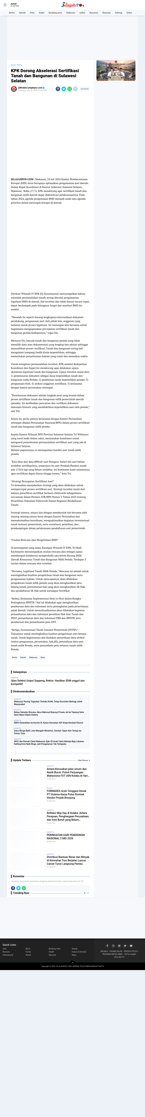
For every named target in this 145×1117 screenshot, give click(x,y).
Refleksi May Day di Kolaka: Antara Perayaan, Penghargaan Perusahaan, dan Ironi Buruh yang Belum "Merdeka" (68, 816)
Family (28, 952)
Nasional (52, 955)
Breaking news (55, 12)
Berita (12, 12)
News (43, 657)
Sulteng (118, 12)
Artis (4, 949)
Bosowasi (93, 12)
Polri (32, 12)
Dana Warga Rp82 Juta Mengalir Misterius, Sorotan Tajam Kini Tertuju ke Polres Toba (47, 732)
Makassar (70, 12)
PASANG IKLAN (116, 951)
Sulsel (41, 12)
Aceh (50, 788)
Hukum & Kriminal (79, 952)
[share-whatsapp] (69, 89)
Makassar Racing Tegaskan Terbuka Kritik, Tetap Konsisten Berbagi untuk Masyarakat (48, 703)
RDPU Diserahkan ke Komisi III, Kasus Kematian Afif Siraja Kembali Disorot (48, 723)
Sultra (129, 12)
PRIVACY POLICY (131, 951)
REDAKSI (104, 951)
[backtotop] (72, 963)
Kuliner (28, 955)
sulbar (82, 12)
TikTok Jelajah (130, 954)
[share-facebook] (58, 89)
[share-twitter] (63, 89)
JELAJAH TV (119, 957)
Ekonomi (106, 12)
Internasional (8, 955)
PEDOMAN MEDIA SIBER (112, 954)
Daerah (22, 12)
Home (13, 65)
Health (51, 952)
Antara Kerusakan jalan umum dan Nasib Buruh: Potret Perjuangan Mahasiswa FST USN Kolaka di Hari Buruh (67, 772)
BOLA (28, 949)
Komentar (84, 89)
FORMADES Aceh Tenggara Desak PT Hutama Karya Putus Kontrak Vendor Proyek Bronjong (66, 794)
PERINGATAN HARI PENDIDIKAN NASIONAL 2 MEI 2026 (66, 836)
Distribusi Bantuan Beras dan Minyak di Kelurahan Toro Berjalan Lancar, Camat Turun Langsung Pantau (68, 860)
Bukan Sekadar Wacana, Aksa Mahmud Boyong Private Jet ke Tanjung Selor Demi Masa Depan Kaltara (49, 713)
